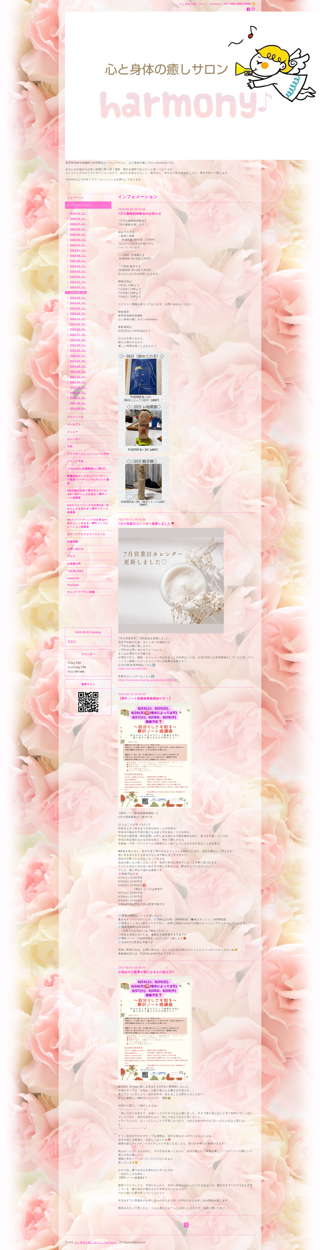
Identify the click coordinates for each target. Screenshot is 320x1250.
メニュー (72, 431)
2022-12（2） (78, 313)
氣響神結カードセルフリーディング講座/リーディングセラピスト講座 (88, 480)
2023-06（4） (78, 292)
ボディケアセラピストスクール (86, 534)
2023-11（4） (78, 282)
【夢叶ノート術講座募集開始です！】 (145, 698)
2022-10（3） (78, 324)
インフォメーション (79, 205)
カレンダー (74, 439)
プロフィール (75, 417)
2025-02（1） (78, 239)
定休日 (72, 641)
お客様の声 (74, 563)
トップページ (75, 197)
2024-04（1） (78, 266)
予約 (70, 446)
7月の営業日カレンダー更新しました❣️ (146, 523)
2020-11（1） (78, 392)
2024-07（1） (78, 250)
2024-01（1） (78, 276)
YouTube (73, 585)
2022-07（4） (78, 334)
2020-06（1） (78, 403)
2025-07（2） (78, 224)
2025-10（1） (78, 218)
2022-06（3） (78, 340)
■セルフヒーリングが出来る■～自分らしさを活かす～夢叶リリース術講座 (88, 509)
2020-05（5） (78, 408)
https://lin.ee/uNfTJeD (132, 668)
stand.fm (73, 578)
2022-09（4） (78, 329)
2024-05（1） (78, 261)
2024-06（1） (78, 255)
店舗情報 (72, 541)
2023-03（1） (78, 308)
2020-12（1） (78, 387)
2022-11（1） (78, 319)
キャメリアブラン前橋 (81, 592)
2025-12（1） (78, 213)
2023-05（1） (78, 297)
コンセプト (74, 424)
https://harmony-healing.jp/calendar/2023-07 (147, 680)
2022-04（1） (78, 345)
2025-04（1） (78, 229)
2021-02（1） (78, 376)
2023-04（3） (78, 303)
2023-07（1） (78, 287)
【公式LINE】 (76, 571)
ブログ (71, 556)
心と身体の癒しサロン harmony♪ (96, 1242)
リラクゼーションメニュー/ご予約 (88, 453)
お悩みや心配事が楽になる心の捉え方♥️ (146, 972)
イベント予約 (75, 461)
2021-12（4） (78, 361)
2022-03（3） (78, 350)
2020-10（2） (78, 398)
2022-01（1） (78, 355)
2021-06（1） (78, 371)
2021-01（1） (78, 382)
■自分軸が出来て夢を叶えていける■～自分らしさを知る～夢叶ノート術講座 (87, 494)
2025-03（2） (78, 234)
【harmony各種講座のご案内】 (87, 468)
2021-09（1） (78, 366)
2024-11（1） (78, 245)
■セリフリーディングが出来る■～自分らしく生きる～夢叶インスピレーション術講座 (88, 523)
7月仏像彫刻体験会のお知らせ (139, 213)
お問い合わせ (75, 549)
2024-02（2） (78, 271)
